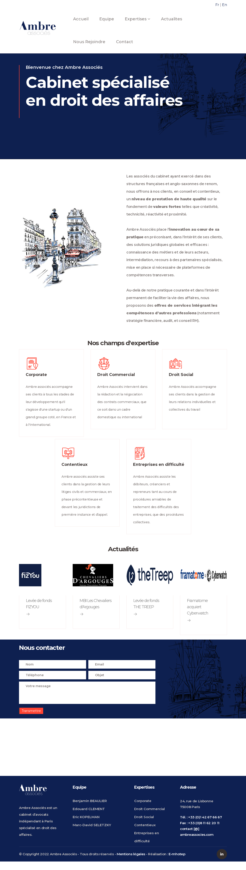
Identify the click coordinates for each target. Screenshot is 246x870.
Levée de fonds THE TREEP (146, 612)
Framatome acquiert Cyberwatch (197, 615)
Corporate (142, 809)
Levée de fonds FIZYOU (39, 612)
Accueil (81, 19)
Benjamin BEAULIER (90, 809)
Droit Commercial (149, 817)
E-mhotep (177, 862)
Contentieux (145, 833)
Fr (217, 5)
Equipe (106, 19)
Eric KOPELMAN (86, 825)
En (224, 5)
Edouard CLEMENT (89, 817)
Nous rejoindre (89, 41)
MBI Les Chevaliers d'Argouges (95, 612)
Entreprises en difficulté (146, 845)
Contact (124, 41)
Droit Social (144, 825)
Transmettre (31, 719)
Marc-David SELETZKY (92, 833)
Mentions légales (131, 862)
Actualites (171, 19)
